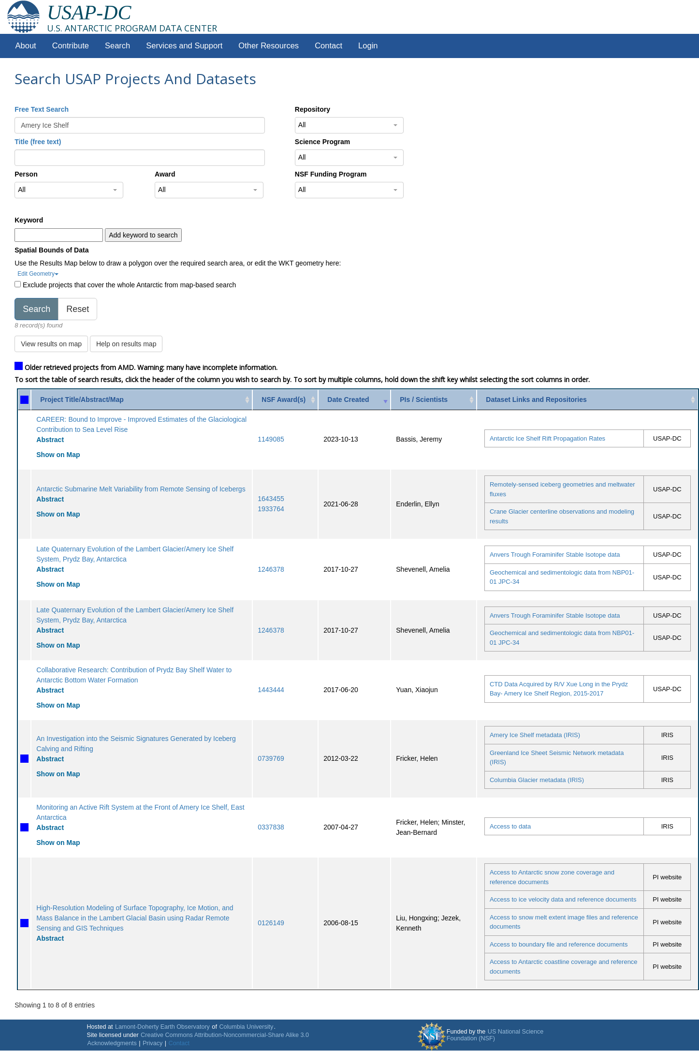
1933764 (271, 509)
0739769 (271, 758)
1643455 (271, 499)
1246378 (271, 569)
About (25, 45)
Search (117, 45)
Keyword (29, 220)
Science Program (322, 142)
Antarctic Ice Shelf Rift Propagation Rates (547, 438)
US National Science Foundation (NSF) (495, 1035)
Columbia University (246, 1026)
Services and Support (184, 45)
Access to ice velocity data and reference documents (563, 899)
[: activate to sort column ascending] (24, 399)
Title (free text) (38, 142)
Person (26, 174)
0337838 (271, 827)
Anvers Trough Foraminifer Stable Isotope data (555, 554)
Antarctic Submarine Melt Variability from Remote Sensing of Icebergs (140, 489)
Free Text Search (42, 109)
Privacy (152, 1043)
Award (165, 174)
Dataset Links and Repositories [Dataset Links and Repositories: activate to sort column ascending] (536, 399)
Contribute (70, 45)
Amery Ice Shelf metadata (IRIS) (535, 735)
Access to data (510, 826)
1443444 (271, 690)
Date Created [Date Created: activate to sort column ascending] (348, 399)
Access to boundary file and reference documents (558, 944)
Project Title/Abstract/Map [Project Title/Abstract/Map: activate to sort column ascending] (81, 399)
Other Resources (268, 45)
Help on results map (126, 344)
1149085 (271, 439)
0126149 (271, 923)
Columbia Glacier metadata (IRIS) (537, 780)
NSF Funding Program (331, 174)
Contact (328, 45)
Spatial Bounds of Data (51, 250)
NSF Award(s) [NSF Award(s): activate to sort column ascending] (284, 399)
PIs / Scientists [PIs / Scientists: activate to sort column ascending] (424, 399)
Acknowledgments (111, 1043)
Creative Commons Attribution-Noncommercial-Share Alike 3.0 (225, 1035)
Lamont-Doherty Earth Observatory (162, 1026)
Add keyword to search (143, 235)
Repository (312, 109)
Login (368, 45)
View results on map (51, 344)
